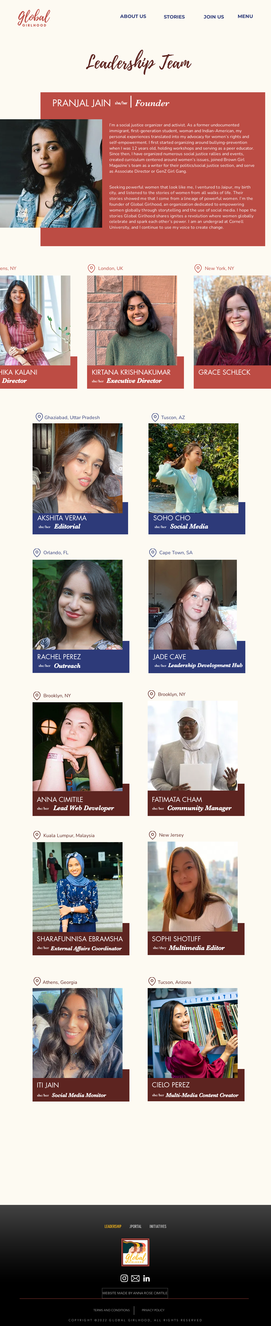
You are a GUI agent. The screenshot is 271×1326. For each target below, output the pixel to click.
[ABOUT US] (133, 16)
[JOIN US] (214, 17)
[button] (245, 17)
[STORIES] (174, 17)
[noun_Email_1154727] (135, 1278)
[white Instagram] (124, 1278)
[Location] (91, 268)
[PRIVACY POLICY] (153, 1310)
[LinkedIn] (146, 1278)
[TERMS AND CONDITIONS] (111, 1310)
